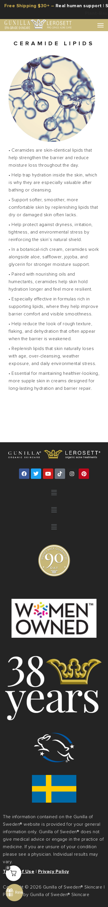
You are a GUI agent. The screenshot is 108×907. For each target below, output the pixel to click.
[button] (54, 493)
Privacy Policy (53, 871)
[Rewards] (14, 892)
